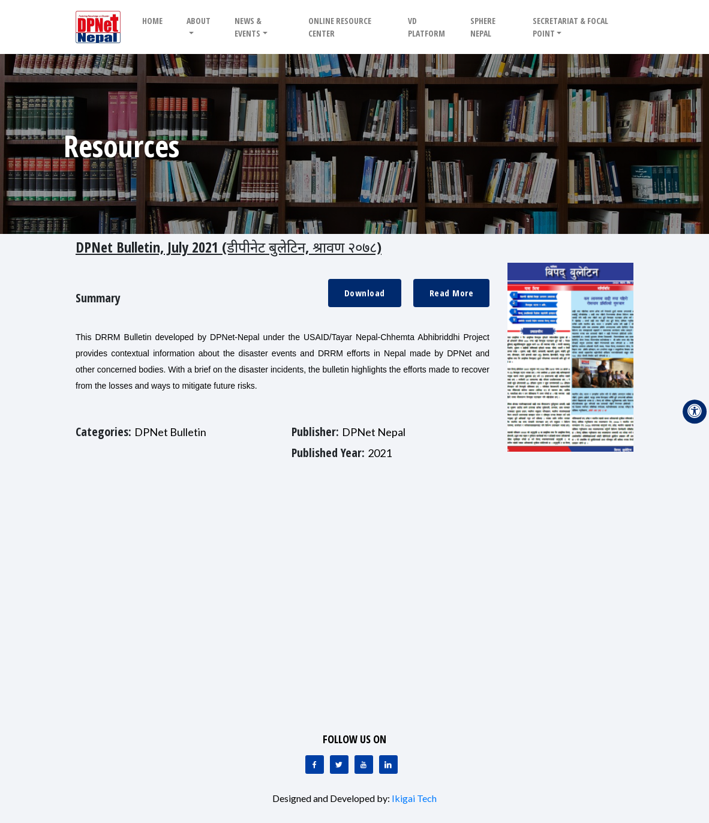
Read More (451, 293)
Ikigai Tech (414, 798)
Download (364, 293)
